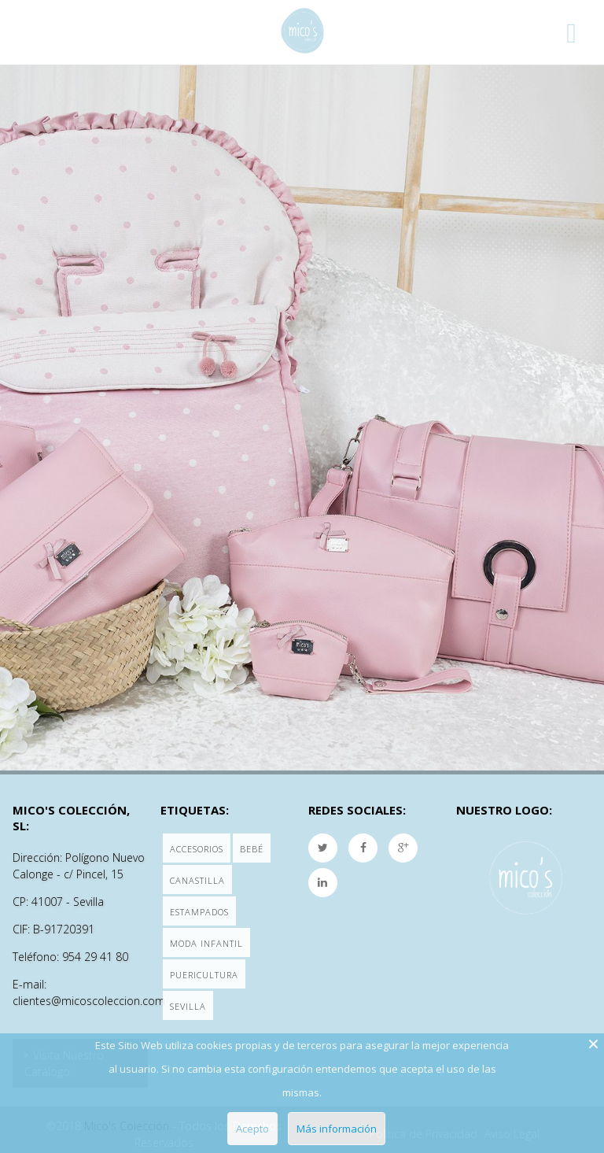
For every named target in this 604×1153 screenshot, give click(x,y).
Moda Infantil (206, 943)
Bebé (251, 849)
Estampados (199, 912)
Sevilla (188, 1006)
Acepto (252, 1129)
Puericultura (204, 975)
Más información (336, 1129)
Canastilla (197, 880)
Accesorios (196, 849)
